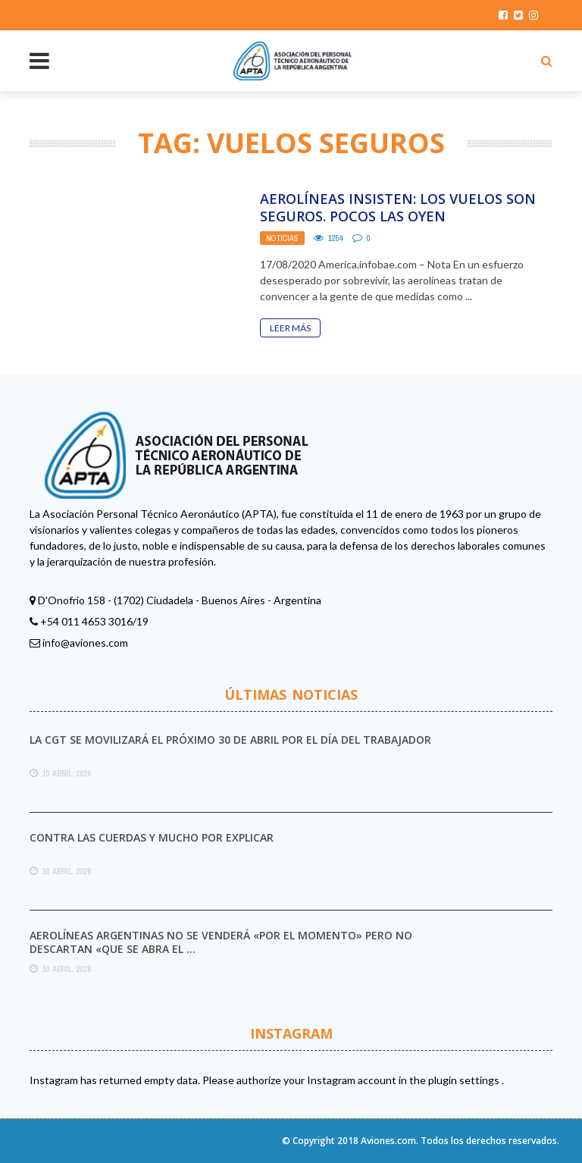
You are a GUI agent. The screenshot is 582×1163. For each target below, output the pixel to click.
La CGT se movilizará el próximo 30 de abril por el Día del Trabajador (230, 739)
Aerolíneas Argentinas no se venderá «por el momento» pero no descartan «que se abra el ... (221, 942)
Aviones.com (388, 1140)
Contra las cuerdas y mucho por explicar (152, 837)
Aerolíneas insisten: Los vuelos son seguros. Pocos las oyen (398, 207)
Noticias (282, 238)
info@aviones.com (85, 642)
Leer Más (290, 328)
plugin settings (465, 1080)
